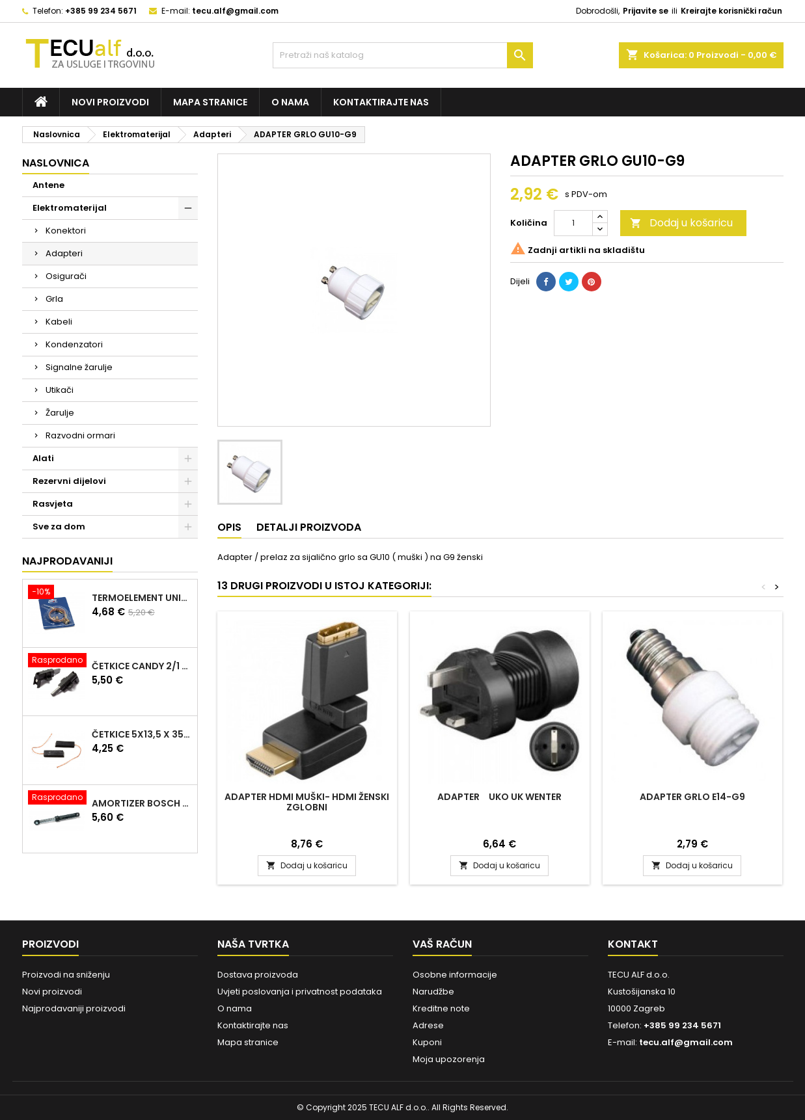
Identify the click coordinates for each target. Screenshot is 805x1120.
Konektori (66, 230)
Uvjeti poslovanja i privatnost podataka (299, 991)
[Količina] (573, 223)
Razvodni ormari (80, 435)
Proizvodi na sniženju (66, 974)
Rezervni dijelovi (69, 481)
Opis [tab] (229, 527)
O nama (290, 102)
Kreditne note (441, 1008)
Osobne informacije (455, 974)
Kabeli (59, 321)
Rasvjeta (53, 504)
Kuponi (427, 1042)
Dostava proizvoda (257, 974)
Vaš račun (442, 944)
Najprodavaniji (67, 560)
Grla (54, 299)
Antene (48, 185)
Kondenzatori (74, 344)
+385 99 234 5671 (101, 10)
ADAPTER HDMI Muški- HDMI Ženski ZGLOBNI (307, 802)
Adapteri (64, 253)
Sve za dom (59, 526)
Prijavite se (645, 10)
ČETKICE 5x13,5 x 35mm (142, 734)
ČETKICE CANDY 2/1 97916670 (142, 666)
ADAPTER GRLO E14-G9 (692, 796)
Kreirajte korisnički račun (731, 10)
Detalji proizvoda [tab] (308, 527)
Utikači (60, 390)
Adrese (428, 1025)
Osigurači (66, 276)
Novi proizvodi (110, 102)
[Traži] (403, 55)
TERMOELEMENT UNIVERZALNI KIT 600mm (142, 598)
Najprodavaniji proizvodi (74, 1008)
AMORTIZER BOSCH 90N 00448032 (142, 803)
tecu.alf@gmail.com (235, 10)
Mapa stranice (210, 102)
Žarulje (60, 413)
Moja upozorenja (449, 1059)
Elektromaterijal (70, 208)
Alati (43, 458)
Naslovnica (55, 162)
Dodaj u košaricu (681, 222)
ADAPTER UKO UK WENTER (499, 796)
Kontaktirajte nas (381, 102)
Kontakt (633, 944)
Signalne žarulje (79, 367)
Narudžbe (433, 991)
